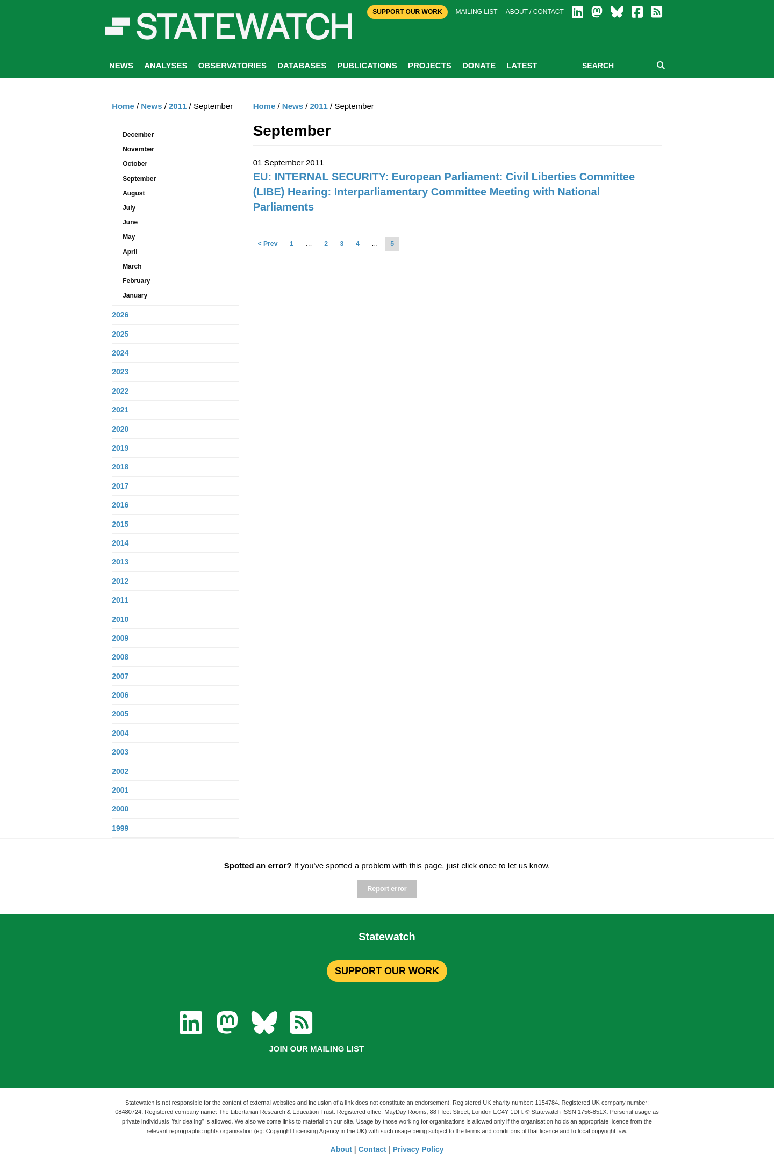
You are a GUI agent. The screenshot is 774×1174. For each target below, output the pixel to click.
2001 (120, 790)
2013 (120, 561)
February (136, 281)
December (138, 135)
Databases (301, 65)
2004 (120, 733)
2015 (120, 524)
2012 (120, 581)
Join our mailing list (316, 1048)
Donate (479, 65)
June (130, 222)
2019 (120, 448)
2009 (120, 638)
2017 (120, 486)
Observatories (232, 65)
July (129, 208)
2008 (120, 657)
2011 (319, 106)
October (135, 164)
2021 (120, 409)
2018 (120, 466)
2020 (120, 429)
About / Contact (535, 12)
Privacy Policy (418, 1149)
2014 (120, 543)
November (138, 149)
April (130, 252)
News (121, 65)
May (129, 237)
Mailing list (477, 12)
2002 (120, 771)
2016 (120, 505)
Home (264, 106)
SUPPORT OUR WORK (387, 971)
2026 (120, 314)
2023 (120, 371)
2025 (120, 334)
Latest (521, 65)
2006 (120, 695)
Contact (372, 1149)
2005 (120, 713)
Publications (367, 65)
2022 (120, 391)
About (341, 1149)
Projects (430, 65)
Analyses (165, 65)
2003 (120, 752)
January (135, 295)
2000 (120, 809)
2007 (120, 676)
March (132, 266)
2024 (120, 353)
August (134, 193)
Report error (386, 889)
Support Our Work (407, 12)
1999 (120, 828)
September (139, 179)
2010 (120, 619)
